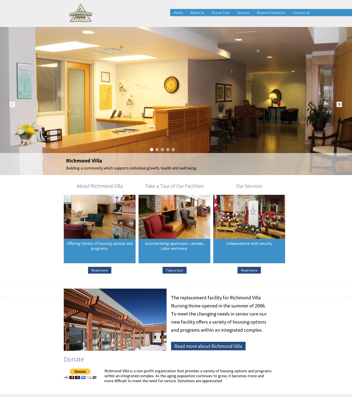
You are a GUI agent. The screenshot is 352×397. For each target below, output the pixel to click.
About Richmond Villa (100, 185)
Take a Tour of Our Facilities (174, 185)
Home (178, 12)
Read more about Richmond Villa (208, 346)
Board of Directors (271, 12)
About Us (197, 12)
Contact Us (301, 12)
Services (243, 12)
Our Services (249, 185)
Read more (99, 270)
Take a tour (174, 270)
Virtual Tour (221, 12)
